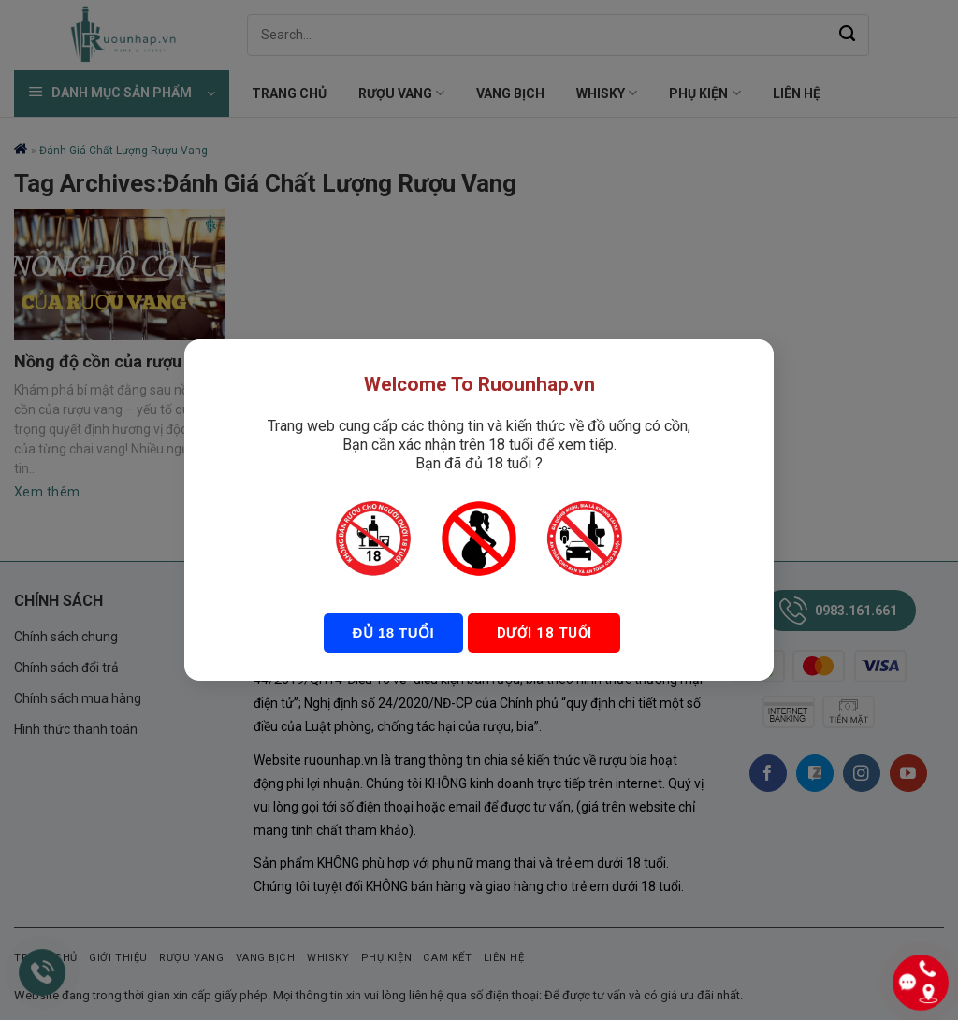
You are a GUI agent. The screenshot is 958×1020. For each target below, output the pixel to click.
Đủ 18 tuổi (393, 632)
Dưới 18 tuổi (542, 633)
